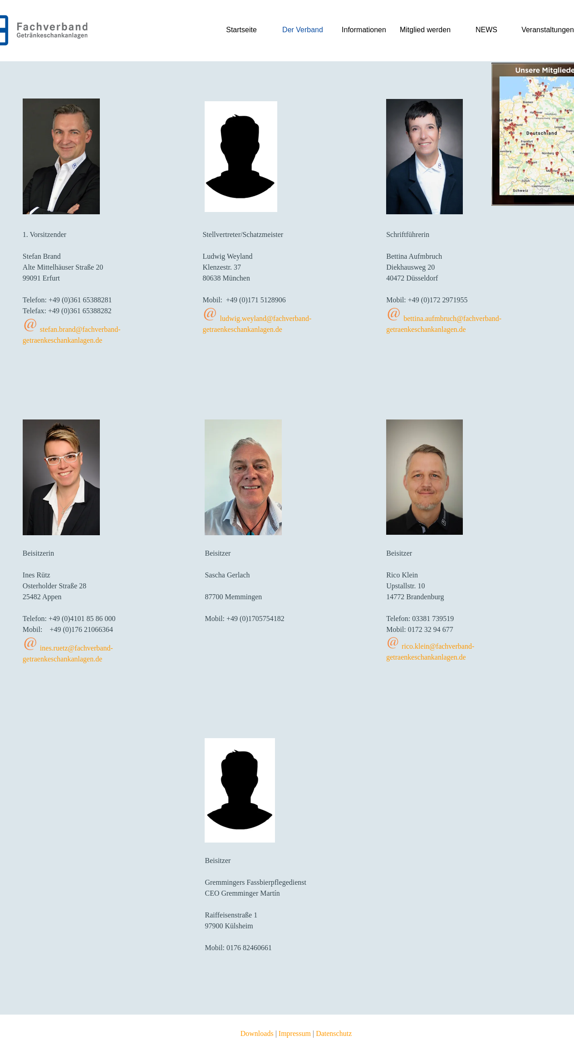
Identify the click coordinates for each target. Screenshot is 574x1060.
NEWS (486, 30)
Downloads (257, 1033)
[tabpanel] (84, 293)
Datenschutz (334, 1033)
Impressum (295, 1033)
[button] (30, 325)
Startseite (241, 30)
